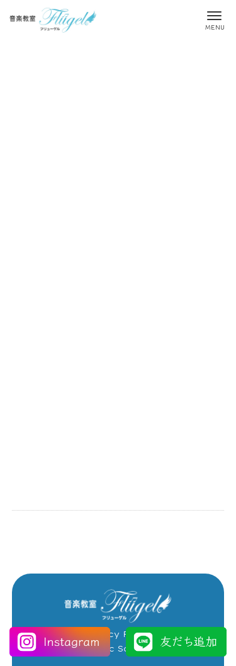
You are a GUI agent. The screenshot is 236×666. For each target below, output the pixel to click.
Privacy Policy (118, 634)
